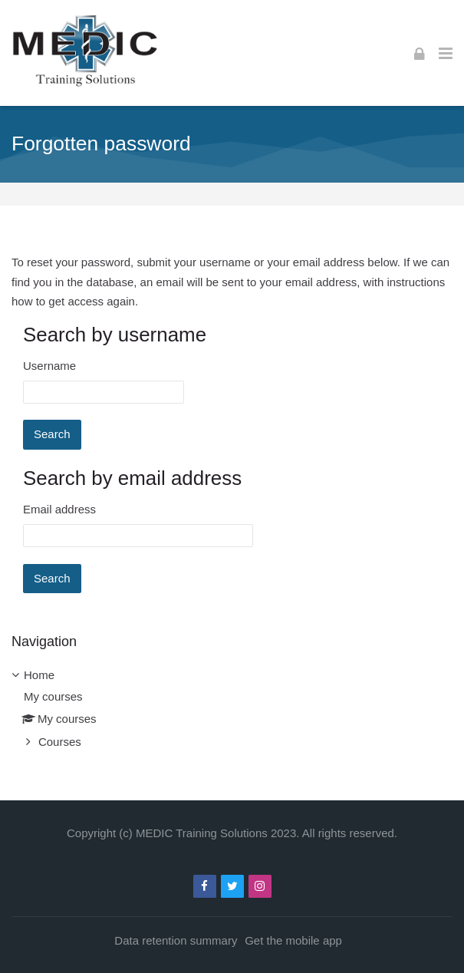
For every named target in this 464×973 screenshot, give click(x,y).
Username (49, 365)
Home (39, 674)
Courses (59, 741)
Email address (59, 509)
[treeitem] (232, 709)
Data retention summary (175, 940)
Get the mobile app (293, 940)
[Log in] (419, 53)
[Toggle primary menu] (445, 53)
